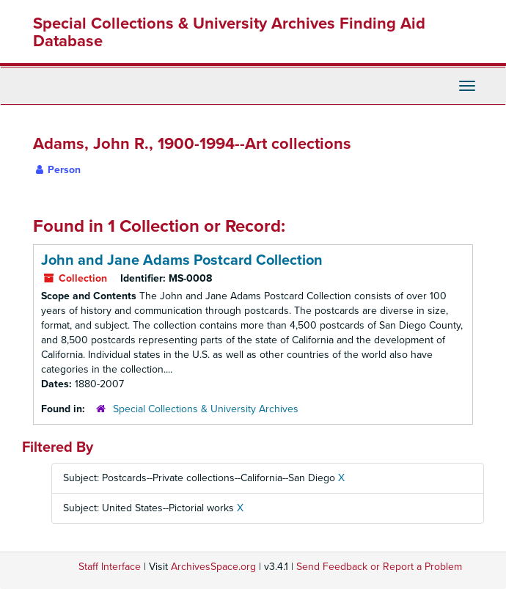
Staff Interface (109, 566)
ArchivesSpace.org (213, 566)
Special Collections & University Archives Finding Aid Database (229, 32)
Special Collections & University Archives (205, 409)
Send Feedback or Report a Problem (379, 566)
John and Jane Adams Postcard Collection (182, 260)
